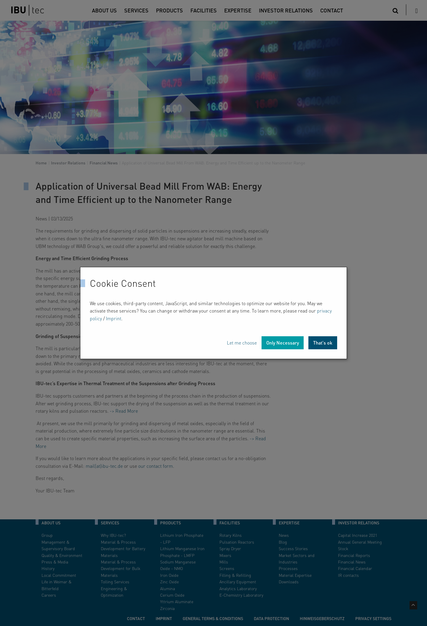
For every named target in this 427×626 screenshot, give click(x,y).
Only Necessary (282, 343)
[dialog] (213, 313)
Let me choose (242, 343)
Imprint (113, 318)
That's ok (322, 343)
